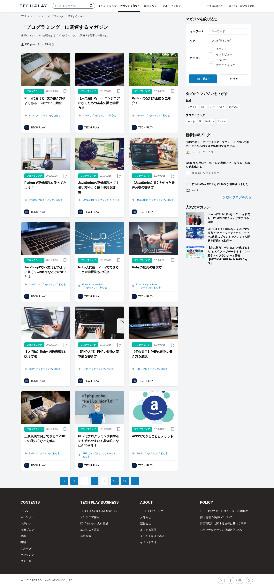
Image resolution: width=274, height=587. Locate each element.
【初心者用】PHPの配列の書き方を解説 (152, 354)
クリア (234, 78)
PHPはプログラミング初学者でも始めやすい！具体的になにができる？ (98, 441)
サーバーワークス (203, 152)
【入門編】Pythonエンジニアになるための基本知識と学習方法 (99, 103)
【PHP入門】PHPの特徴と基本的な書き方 (98, 354)
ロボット (192, 106)
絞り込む (203, 78)
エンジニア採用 (89, 517)
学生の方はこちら (216, 5)
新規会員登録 (247, 5)
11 (124, 481)
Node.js (209, 121)
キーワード (196, 31)
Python (86, 115)
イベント (25, 511)
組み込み (234, 106)
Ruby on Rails (96, 284)
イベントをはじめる (152, 535)
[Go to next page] (135, 481)
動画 (23, 535)
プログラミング (44, 115)
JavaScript (88, 200)
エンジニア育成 (89, 529)
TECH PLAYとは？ (151, 511)
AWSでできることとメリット (152, 436)
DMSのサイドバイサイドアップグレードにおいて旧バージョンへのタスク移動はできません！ (217, 144)
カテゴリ (195, 58)
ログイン (233, 5)
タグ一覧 (25, 560)
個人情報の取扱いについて (216, 517)
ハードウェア (217, 106)
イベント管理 (148, 542)
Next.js (191, 121)
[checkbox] (211, 49)
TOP (23, 16)
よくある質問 (148, 529)
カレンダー (27, 517)
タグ (192, 40)
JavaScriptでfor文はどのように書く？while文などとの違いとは (45, 272)
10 (114, 481)
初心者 (56, 115)
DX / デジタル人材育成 (94, 523)
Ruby (31, 115)
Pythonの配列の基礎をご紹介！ (151, 101)
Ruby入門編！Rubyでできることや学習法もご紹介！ (98, 270)
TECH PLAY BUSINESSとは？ (99, 511)
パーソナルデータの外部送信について (223, 529)
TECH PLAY (38, 127)
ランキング (27, 554)
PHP (85, 369)
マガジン (35, 16)
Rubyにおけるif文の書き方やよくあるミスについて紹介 (44, 101)
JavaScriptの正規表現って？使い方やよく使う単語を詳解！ (98, 187)
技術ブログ (27, 529)
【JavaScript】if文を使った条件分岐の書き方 (153, 185)
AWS (139, 453)
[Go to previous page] (64, 481)
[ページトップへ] (33, 5)
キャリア (111, 453)
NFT (203, 106)
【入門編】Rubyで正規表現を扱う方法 (45, 354)
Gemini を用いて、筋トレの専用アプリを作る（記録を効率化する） (218, 164)
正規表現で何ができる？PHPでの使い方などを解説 (44, 439)
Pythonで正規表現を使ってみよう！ (45, 185)
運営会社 (145, 523)
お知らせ (145, 517)
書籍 (23, 542)
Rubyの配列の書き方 (147, 267)
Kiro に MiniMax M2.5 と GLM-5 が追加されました (217, 184)
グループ (25, 548)
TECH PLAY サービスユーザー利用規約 (224, 511)
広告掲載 (85, 535)
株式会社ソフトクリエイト (208, 173)
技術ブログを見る (237, 197)
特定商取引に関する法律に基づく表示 (223, 523)
